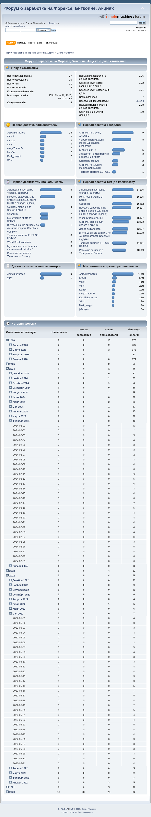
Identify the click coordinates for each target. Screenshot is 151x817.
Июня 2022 (18, 608)
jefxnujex (84, 309)
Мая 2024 (17, 407)
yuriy (9, 144)
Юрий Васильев (88, 297)
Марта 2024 (19, 416)
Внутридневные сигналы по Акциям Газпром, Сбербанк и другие (23, 228)
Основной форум (89, 161)
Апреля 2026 (20, 345)
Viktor (82, 282)
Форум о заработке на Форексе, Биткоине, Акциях (59, 8)
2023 (12, 571)
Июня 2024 (18, 402)
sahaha (11, 140)
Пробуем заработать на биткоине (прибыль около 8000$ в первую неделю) (21, 199)
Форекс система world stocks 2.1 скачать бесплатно (91, 142)
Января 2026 (20, 359)
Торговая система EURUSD (94, 172)
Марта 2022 (19, 773)
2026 (12, 340)
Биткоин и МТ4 (87, 150)
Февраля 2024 (20, 421)
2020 (12, 792)
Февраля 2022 (20, 778)
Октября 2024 (20, 383)
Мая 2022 (17, 613)
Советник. (12, 214)
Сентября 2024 (21, 388)
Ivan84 (11, 152)
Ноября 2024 (20, 378)
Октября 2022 (20, 590)
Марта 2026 (19, 350)
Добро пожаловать (90, 229)
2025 (12, 364)
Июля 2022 (18, 604)
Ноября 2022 (20, 585)
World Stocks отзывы (19, 242)
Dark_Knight (14, 156)
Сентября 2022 (21, 594)
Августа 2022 (20, 599)
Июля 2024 (18, 397)
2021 (12, 787)
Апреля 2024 (20, 411)
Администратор (16, 132)
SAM (10, 160)
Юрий (10, 136)
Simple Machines (88, 809)
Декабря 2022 (20, 580)
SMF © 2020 (74, 809)
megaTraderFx (15, 148)
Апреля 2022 (20, 768)
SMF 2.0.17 (63, 809)
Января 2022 (20, 782)
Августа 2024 (20, 392)
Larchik (140, 101)
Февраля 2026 (20, 354)
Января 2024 (20, 566)
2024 (12, 369)
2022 (12, 575)
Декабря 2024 (20, 373)
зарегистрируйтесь (15, 26)
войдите (51, 23)
